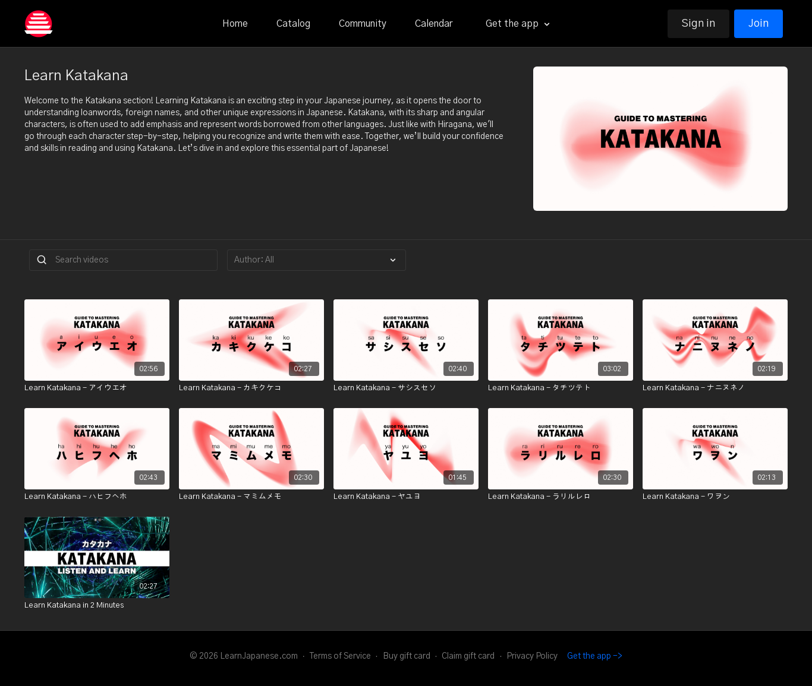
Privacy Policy (532, 656)
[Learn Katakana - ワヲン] (715, 497)
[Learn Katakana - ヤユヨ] (406, 497)
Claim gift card (468, 656)
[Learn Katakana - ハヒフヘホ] (96, 497)
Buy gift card (406, 656)
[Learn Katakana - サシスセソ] (406, 388)
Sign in (698, 23)
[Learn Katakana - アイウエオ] (96, 388)
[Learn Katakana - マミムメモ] (251, 497)
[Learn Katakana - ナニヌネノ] (715, 388)
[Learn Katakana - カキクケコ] (251, 388)
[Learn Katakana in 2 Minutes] (96, 606)
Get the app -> (594, 656)
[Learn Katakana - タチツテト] (560, 388)
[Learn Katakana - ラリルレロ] (560, 497)
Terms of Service (340, 656)
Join (758, 23)
